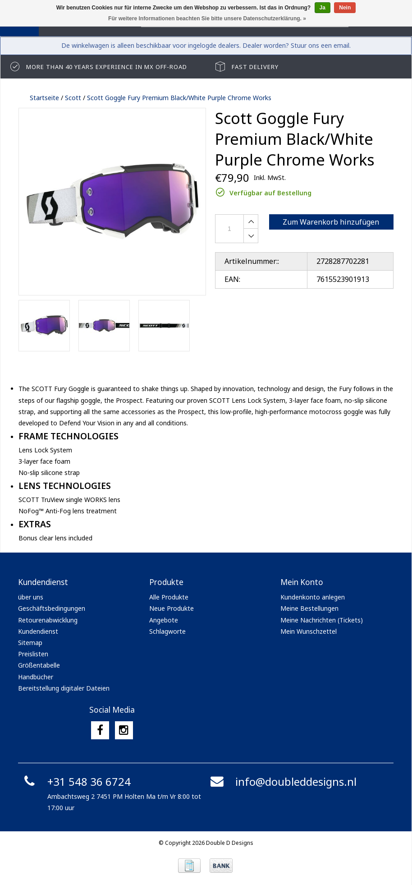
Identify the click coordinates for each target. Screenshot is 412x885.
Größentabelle (39, 665)
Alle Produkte (168, 597)
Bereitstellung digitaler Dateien (64, 688)
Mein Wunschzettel (308, 631)
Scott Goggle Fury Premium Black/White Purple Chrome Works (179, 97)
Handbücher (35, 677)
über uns (30, 597)
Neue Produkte (171, 608)
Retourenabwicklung (48, 620)
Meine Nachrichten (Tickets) (321, 620)
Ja (322, 8)
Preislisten (33, 654)
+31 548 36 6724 (75, 781)
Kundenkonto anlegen (312, 597)
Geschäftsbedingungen (51, 608)
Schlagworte (167, 631)
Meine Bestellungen (309, 608)
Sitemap (30, 642)
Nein (345, 8)
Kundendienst (38, 631)
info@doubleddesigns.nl (282, 781)
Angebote (163, 620)
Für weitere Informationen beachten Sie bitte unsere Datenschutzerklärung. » (207, 18)
